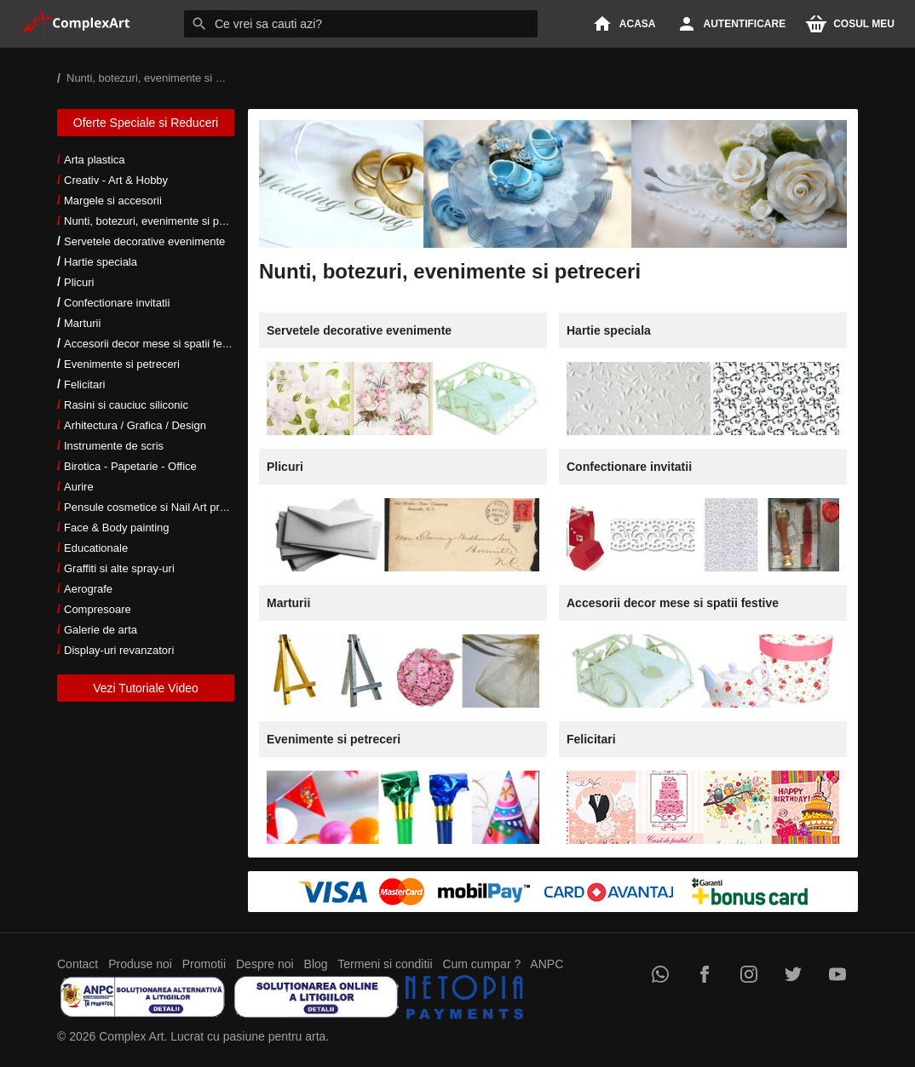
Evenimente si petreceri (122, 364)
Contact (77, 964)
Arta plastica (94, 159)
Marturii (82, 323)
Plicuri (79, 282)
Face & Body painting (117, 527)
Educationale (96, 548)
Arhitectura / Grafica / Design (135, 425)
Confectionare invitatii (117, 302)
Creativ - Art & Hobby (116, 180)
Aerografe (88, 588)
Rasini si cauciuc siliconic (126, 405)
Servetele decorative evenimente (144, 241)
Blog (316, 964)
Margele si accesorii (113, 200)
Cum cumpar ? (481, 964)
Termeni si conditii (384, 964)
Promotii (204, 964)
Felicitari (84, 384)
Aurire (79, 486)
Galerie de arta (100, 629)
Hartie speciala (100, 261)
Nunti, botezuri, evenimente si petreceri (160, 221)
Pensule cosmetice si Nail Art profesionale (167, 507)
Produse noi (140, 964)
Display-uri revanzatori (119, 650)
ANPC (546, 964)
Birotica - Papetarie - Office (130, 466)
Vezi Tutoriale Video (146, 688)
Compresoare (97, 609)
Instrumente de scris (114, 445)
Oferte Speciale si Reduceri (145, 122)
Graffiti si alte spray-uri (119, 568)
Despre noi (265, 964)
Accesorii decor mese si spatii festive (154, 343)
